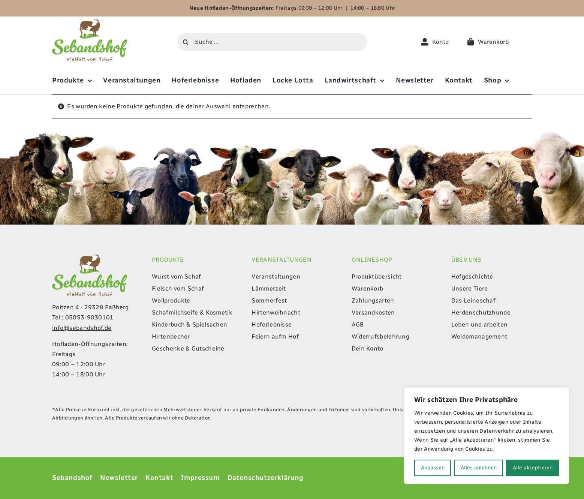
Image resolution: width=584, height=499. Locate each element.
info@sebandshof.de (81, 327)
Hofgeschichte (472, 276)
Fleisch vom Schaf (178, 288)
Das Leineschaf (473, 300)
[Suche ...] (272, 42)
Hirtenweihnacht (276, 312)
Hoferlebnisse (272, 324)
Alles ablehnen (479, 468)
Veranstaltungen (276, 276)
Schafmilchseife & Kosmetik (192, 312)
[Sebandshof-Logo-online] (89, 22)
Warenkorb (367, 288)
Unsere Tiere (469, 288)
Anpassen (433, 468)
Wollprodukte (171, 300)
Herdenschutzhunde (481, 312)
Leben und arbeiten (479, 324)
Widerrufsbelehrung (380, 336)
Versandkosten (373, 312)
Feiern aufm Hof (275, 336)
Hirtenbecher (171, 336)
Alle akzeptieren (533, 468)
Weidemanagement (479, 336)
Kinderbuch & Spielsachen (189, 324)
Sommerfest (269, 300)
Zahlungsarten (373, 300)
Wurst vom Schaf (176, 276)
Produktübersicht (377, 276)
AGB (358, 324)
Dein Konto (367, 348)
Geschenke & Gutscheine (188, 348)
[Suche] (186, 42)
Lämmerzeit (269, 288)
